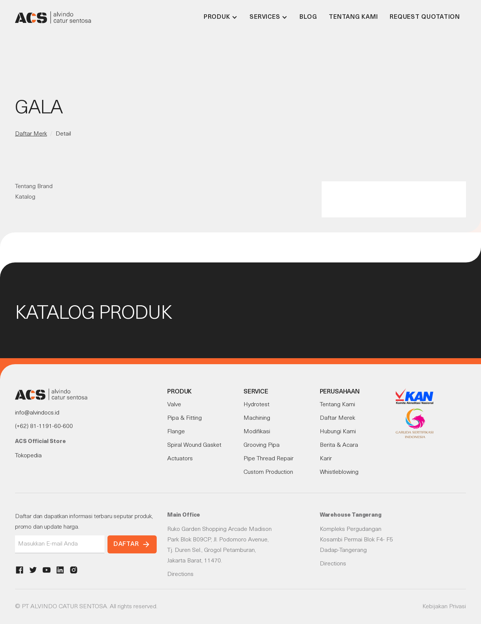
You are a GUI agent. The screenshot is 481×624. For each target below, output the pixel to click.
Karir (326, 459)
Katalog (25, 197)
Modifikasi (257, 432)
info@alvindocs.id (37, 413)
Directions (180, 574)
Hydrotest (256, 405)
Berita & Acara (339, 445)
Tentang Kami (353, 17)
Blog (308, 17)
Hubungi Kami (338, 432)
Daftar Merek (337, 418)
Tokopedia (28, 456)
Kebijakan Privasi (444, 607)
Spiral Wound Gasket (194, 445)
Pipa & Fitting (184, 418)
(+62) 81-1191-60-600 (44, 427)
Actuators (180, 459)
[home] (53, 17)
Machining (257, 418)
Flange (176, 432)
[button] (221, 17)
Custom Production (268, 472)
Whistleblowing (339, 472)
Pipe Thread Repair (268, 459)
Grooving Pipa (262, 445)
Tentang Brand (34, 187)
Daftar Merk (31, 134)
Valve (174, 405)
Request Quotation (425, 17)
